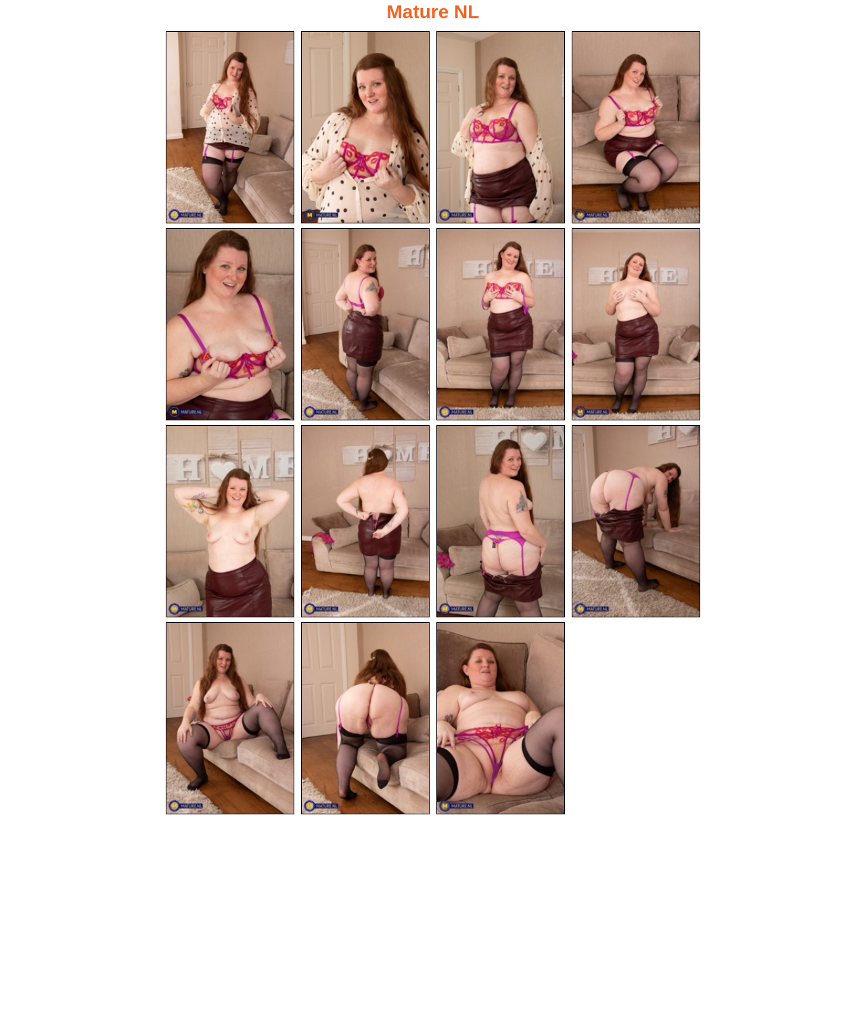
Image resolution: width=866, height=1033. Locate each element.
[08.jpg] (636, 324)
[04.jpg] (636, 127)
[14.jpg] (365, 718)
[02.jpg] (365, 127)
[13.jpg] (230, 718)
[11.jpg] (500, 521)
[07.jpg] (500, 324)
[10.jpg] (365, 521)
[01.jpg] (230, 127)
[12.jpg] (636, 521)
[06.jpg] (365, 324)
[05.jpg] (230, 324)
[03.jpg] (500, 127)
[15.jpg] (500, 718)
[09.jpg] (230, 521)
